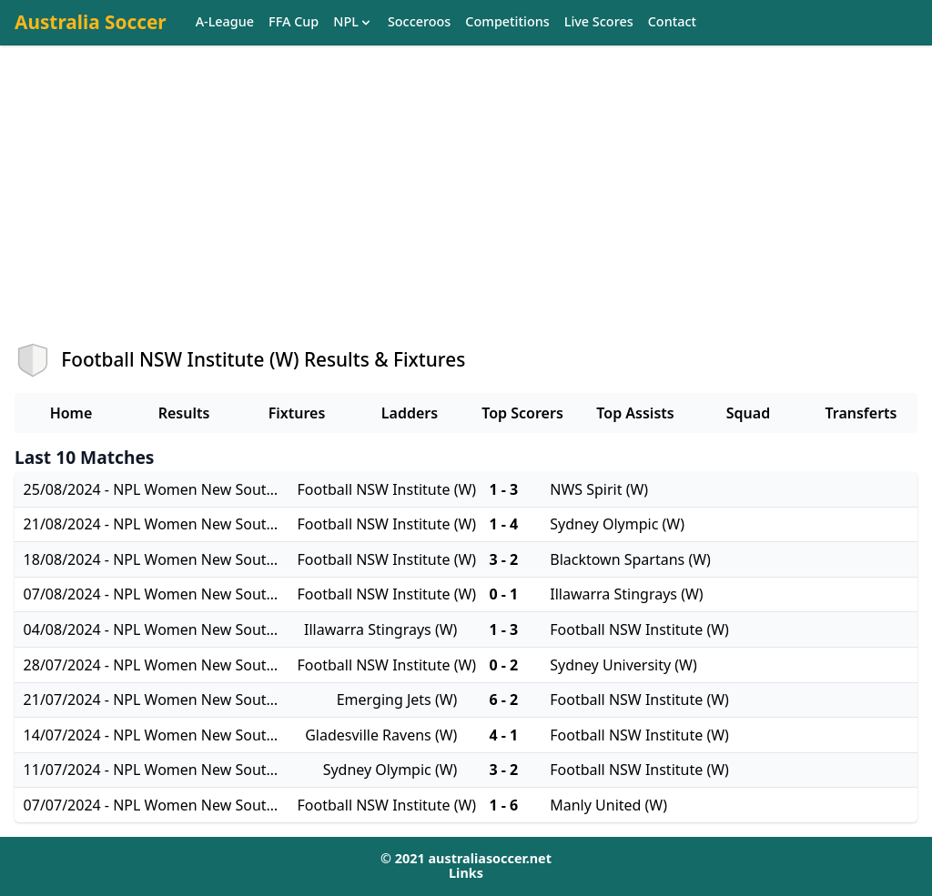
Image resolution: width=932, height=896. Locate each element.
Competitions (507, 22)
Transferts (861, 413)
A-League (225, 22)
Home (71, 413)
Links (466, 872)
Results (184, 413)
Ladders (409, 413)
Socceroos (419, 22)
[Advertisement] (466, 210)
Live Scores (598, 22)
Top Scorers (522, 413)
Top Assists (635, 413)
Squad (748, 413)
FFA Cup (293, 22)
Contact (672, 22)
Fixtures (297, 413)
